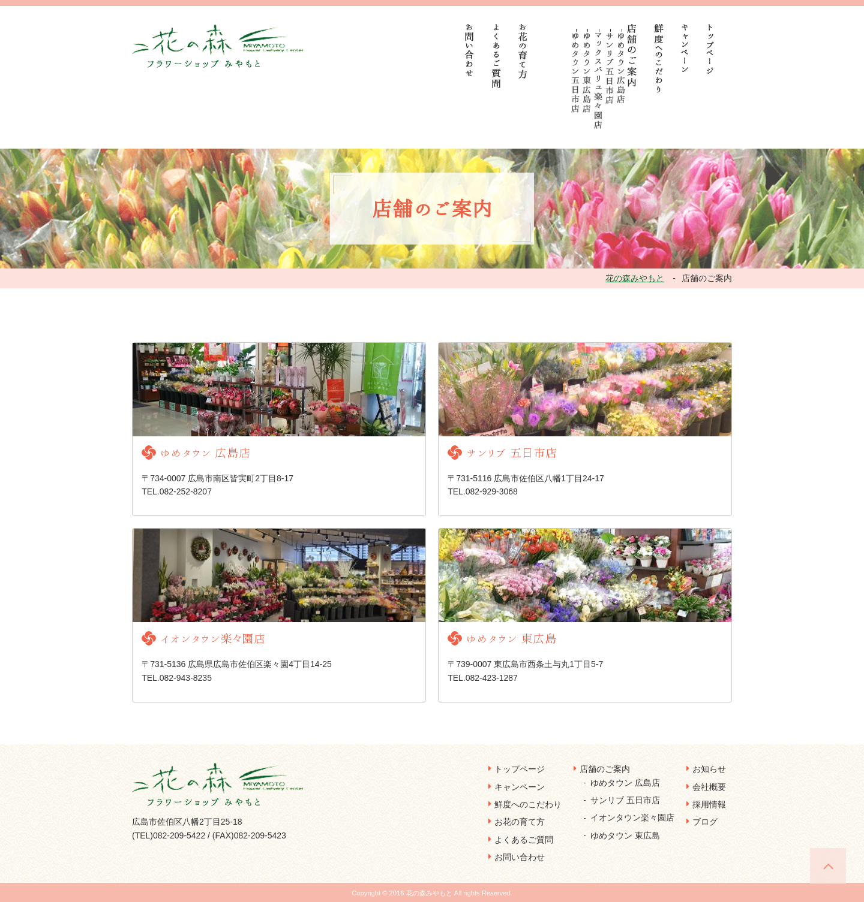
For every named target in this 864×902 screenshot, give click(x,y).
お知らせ (709, 769)
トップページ (519, 769)
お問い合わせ (519, 857)
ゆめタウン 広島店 (625, 783)
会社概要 (709, 787)
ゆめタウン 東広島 (625, 835)
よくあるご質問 (523, 839)
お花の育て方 (519, 821)
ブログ (705, 821)
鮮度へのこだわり (528, 804)
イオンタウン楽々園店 (632, 817)
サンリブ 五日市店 (625, 800)
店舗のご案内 (605, 769)
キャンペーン (519, 787)
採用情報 (709, 804)
